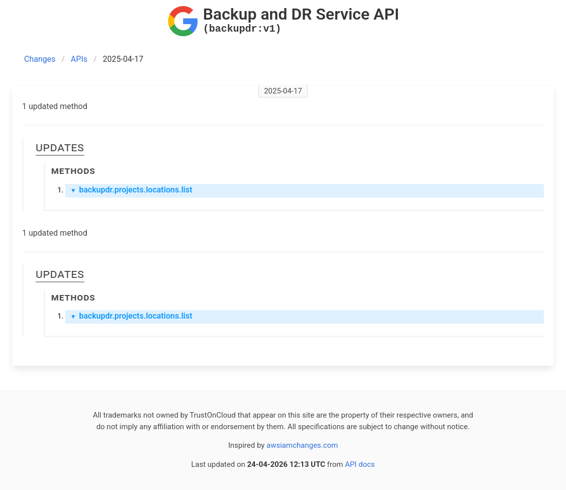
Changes (40, 59)
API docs (360, 464)
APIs (79, 59)
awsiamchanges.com (302, 445)
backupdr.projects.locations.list (131, 189)
